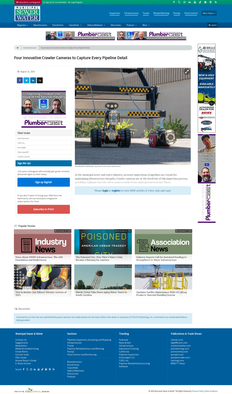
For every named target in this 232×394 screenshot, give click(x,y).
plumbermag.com (180, 348)
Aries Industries (23, 138)
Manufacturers (40, 25)
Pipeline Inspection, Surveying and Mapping (89, 339)
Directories (116, 25)
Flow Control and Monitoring (82, 354)
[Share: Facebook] (20, 80)
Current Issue (22, 354)
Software (123, 366)
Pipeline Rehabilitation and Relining (85, 348)
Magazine (21, 25)
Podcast (131, 25)
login (105, 190)
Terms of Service (211, 391)
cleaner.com (177, 339)
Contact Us (21, 339)
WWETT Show (178, 363)
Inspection (114, 13)
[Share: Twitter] (26, 80)
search (212, 25)
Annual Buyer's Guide (25, 360)
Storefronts (57, 25)
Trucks (146, 13)
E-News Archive (23, 363)
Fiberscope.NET (23, 152)
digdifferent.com (179, 342)
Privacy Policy (197, 391)
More (145, 25)
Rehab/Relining (161, 13)
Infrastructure (131, 13)
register (116, 190)
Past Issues (21, 357)
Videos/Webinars (95, 25)
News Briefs (125, 342)
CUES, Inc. (21, 143)
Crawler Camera (23, 157)
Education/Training (129, 348)
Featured (123, 339)
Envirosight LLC (127, 357)
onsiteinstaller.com (181, 345)
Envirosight (21, 147)
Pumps (176, 13)
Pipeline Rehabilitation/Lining (134, 363)
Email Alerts (21, 351)
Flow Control (191, 13)
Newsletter (21, 345)
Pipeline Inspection (129, 354)
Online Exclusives (29, 48)
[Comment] (40, 80)
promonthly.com (179, 351)
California (124, 351)
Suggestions (21, 342)
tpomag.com (177, 360)
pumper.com (177, 354)
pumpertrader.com (180, 357)
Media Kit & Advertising (27, 348)
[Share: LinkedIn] (33, 80)
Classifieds (74, 25)
